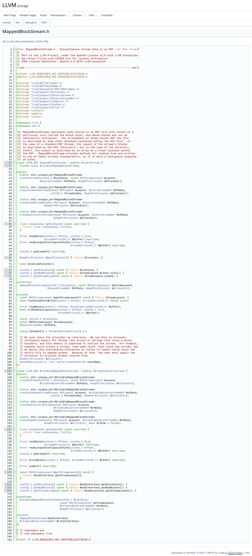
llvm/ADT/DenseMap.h (46, 86)
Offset (63, 236)
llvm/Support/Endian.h (48, 104)
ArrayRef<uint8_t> (57, 239)
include (7, 22)
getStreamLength (45, 276)
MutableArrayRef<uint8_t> (88, 306)
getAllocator (56, 257)
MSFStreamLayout (91, 178)
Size (87, 236)
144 (8, 487)
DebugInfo (31, 22)
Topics (43, 15)
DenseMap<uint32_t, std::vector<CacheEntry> (52, 362)
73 (8, 270)
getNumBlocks (43, 273)
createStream (29, 178)
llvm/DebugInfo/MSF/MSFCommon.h (55, 89)
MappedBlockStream (53, 162)
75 (8, 276)
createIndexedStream (34, 190)
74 (8, 273)
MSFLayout (66, 190)
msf (34, 126)
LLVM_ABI (32, 162)
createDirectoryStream (36, 214)
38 (8, 162)
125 (8, 429)
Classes (79, 15)
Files (93, 15)
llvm (18, 22)
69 (8, 257)
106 (8, 371)
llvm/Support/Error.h (47, 107)
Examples (107, 15)
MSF (44, 22)
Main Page (10, 15)
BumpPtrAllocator (90, 181)
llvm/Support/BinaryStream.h (53, 95)
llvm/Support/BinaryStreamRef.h (55, 98)
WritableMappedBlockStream (59, 165)
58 (8, 224)
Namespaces (60, 15)
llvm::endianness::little (52, 227)
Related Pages (27, 15)
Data (113, 300)
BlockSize (68, 285)
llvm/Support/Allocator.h (50, 92)
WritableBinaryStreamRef (57, 383)
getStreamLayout (66, 472)
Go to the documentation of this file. (25, 41)
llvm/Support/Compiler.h (49, 101)
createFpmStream (31, 202)
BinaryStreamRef (51, 181)
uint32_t (46, 178)
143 (8, 484)
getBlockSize (43, 270)
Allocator (120, 288)
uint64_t (50, 236)
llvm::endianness (32, 224)
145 (8, 490)
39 (8, 165)
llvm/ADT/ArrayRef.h (46, 83)
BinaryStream (90, 162)
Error (24, 236)
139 (8, 472)
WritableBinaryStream (109, 371)
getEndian (53, 224)
